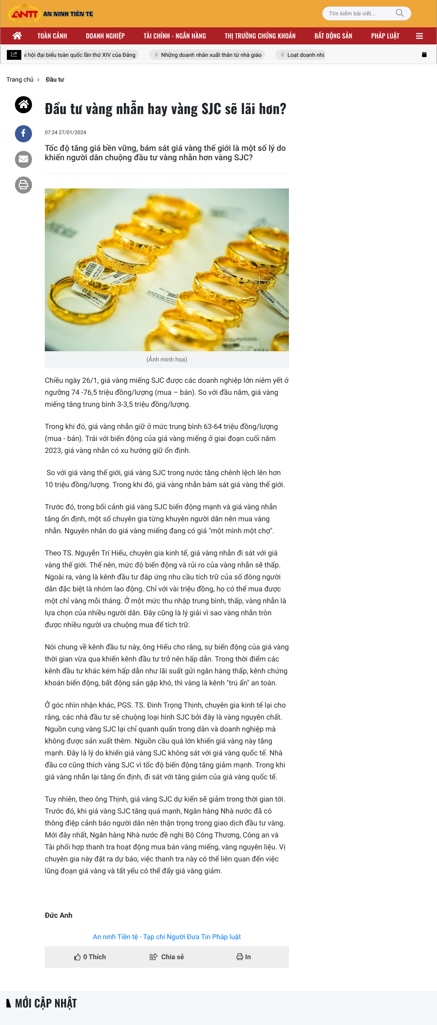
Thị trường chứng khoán (260, 36)
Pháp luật (385, 36)
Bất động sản (334, 36)
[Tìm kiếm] (400, 13)
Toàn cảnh (52, 36)
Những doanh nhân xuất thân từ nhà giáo (213, 55)
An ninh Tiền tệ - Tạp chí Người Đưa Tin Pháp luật (167, 937)
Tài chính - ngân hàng (175, 36)
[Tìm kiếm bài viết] (366, 13)
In (243, 957)
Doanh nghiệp (105, 36)
